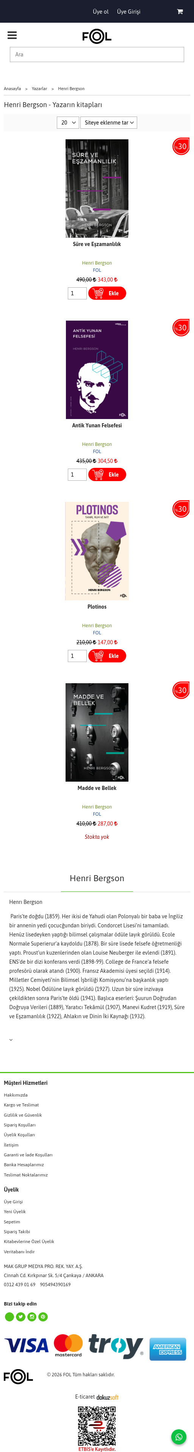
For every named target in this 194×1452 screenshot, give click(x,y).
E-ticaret (85, 1397)
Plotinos (97, 607)
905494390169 (55, 1284)
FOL (97, 270)
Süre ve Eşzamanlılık (97, 244)
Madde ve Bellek (97, 788)
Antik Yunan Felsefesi (97, 425)
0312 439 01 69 (19, 1284)
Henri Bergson (97, 263)
